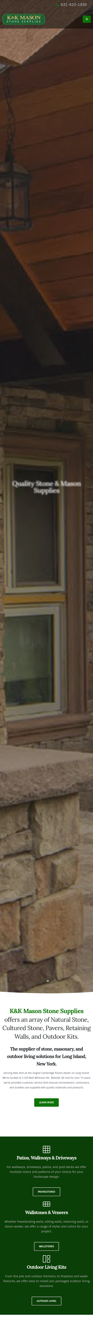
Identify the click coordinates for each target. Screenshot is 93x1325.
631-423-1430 (71, 4)
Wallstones (46, 1246)
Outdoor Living (46, 1301)
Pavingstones (46, 1191)
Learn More (46, 1102)
